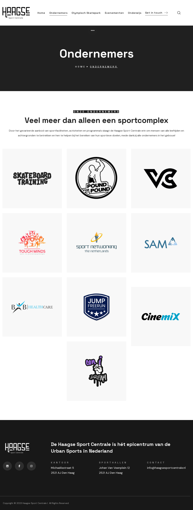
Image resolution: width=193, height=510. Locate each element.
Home (80, 66)
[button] (156, 12)
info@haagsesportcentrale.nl (166, 468)
